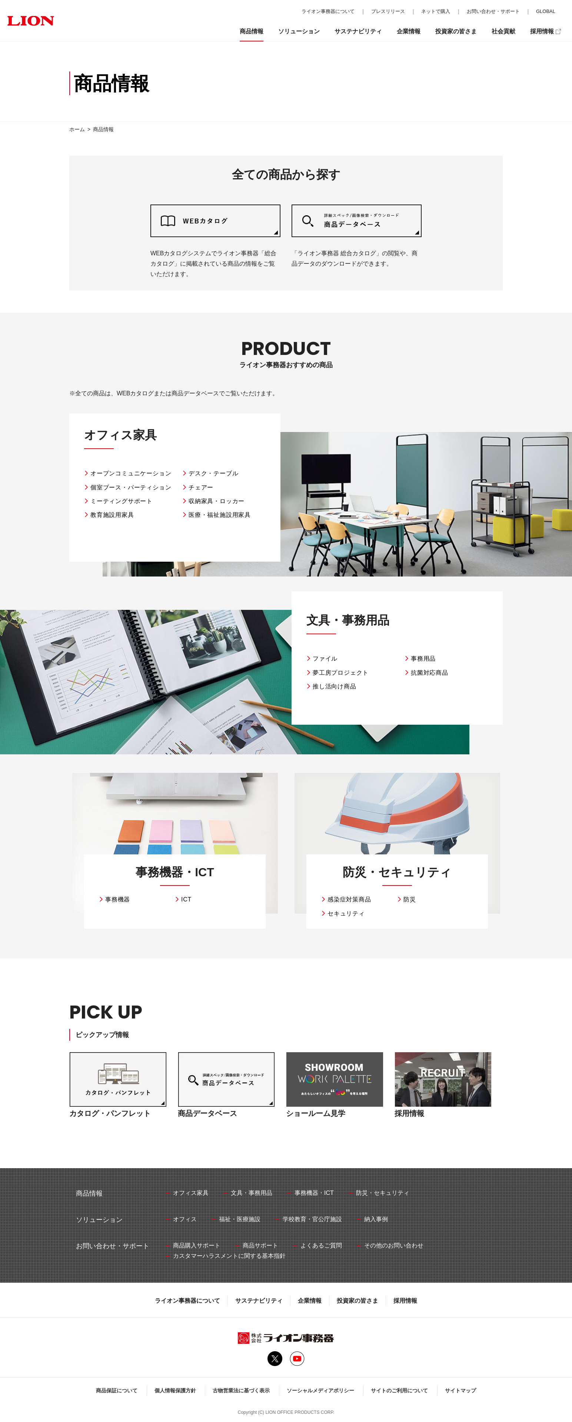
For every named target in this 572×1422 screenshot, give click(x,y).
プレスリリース (388, 11)
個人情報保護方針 (175, 1390)
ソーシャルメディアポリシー (320, 1390)
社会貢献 (503, 31)
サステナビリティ (259, 1301)
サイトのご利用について (399, 1390)
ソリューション (299, 31)
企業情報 (310, 1301)
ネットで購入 (435, 11)
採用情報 (405, 1301)
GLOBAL (545, 11)
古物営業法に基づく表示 (241, 1390)
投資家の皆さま (357, 1301)
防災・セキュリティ (397, 872)
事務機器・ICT (175, 872)
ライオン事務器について (187, 1301)
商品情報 (251, 31)
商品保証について (116, 1390)
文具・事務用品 (347, 620)
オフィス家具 (120, 435)
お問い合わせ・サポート (493, 11)
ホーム (77, 129)
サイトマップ (460, 1390)
